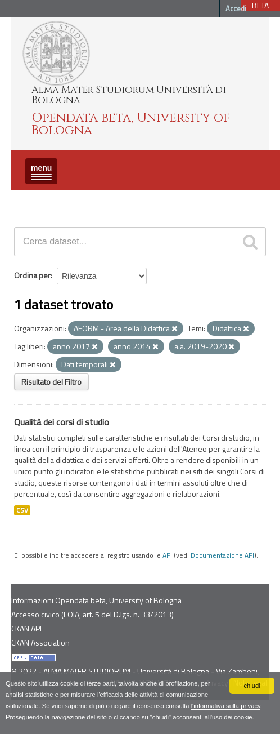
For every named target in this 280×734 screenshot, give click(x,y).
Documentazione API (222, 555)
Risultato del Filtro (51, 382)
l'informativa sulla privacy (225, 705)
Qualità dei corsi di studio (61, 422)
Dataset (31, 199)
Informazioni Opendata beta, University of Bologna (96, 600)
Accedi (235, 8)
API (167, 555)
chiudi (251, 685)
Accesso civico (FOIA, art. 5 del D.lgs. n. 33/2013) (92, 614)
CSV (22, 510)
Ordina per (32, 275)
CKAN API (26, 628)
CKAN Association (40, 642)
